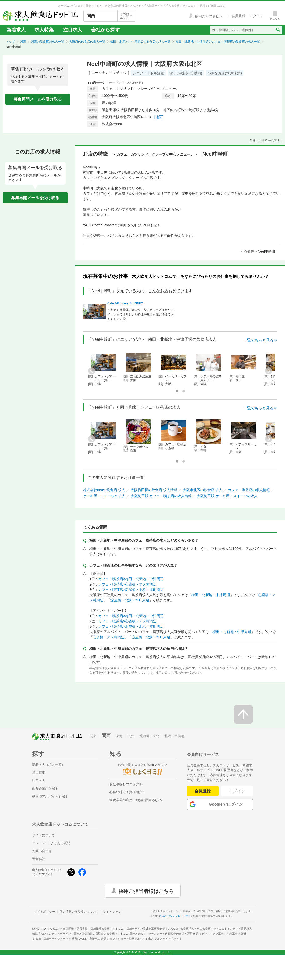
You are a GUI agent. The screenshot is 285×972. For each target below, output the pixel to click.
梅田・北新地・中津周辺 (210, 595)
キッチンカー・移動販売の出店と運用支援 (178, 933)
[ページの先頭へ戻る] (243, 714)
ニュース (38, 843)
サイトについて (43, 835)
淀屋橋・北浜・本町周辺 (129, 600)
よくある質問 (60, 843)
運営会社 (38, 859)
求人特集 (44, 29)
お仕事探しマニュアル (125, 784)
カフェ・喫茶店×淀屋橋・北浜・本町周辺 (131, 590)
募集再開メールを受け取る (38, 99)
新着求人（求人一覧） (48, 765)
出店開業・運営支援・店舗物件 (93, 928)
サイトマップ (112, 911)
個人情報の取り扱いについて (79, 911)
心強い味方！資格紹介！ (127, 792)
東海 (119, 736)
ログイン (237, 791)
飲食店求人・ (202, 928)
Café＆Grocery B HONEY (125, 303)
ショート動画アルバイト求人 (148, 938)
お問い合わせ (42, 851)
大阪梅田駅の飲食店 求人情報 (154, 490)
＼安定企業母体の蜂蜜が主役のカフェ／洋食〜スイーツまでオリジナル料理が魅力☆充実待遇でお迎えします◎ (140, 314)
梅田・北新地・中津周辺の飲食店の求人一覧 (140, 41)
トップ (10, 41)
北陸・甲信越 (174, 736)
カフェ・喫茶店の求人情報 (249, 490)
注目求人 (72, 29)
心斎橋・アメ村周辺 (109, 637)
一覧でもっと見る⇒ (260, 340)
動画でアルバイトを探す (50, 796)
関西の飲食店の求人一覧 (47, 41)
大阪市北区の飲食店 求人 (202, 490)
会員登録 (203, 791)
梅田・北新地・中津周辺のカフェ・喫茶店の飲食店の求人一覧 (218, 41)
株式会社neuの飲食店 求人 (104, 490)
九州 (131, 736)
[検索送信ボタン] (278, 30)
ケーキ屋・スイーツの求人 (104, 496)
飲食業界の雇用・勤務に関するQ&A (135, 800)
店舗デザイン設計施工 (152, 928)
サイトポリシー (44, 911)
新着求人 (16, 29)
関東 (93, 736)
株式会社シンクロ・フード (175, 915)
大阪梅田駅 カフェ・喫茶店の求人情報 (161, 496)
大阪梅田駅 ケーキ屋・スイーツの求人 (227, 496)
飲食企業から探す (45, 788)
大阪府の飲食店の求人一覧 (87, 41)
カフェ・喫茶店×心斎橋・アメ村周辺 (127, 584)
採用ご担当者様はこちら (146, 890)
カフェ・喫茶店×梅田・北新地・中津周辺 (131, 579)
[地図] (158, 117)
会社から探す (105, 29)
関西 (23, 41)
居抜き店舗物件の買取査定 (108, 933)
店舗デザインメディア (65, 938)
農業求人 (102, 938)
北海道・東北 (149, 736)
